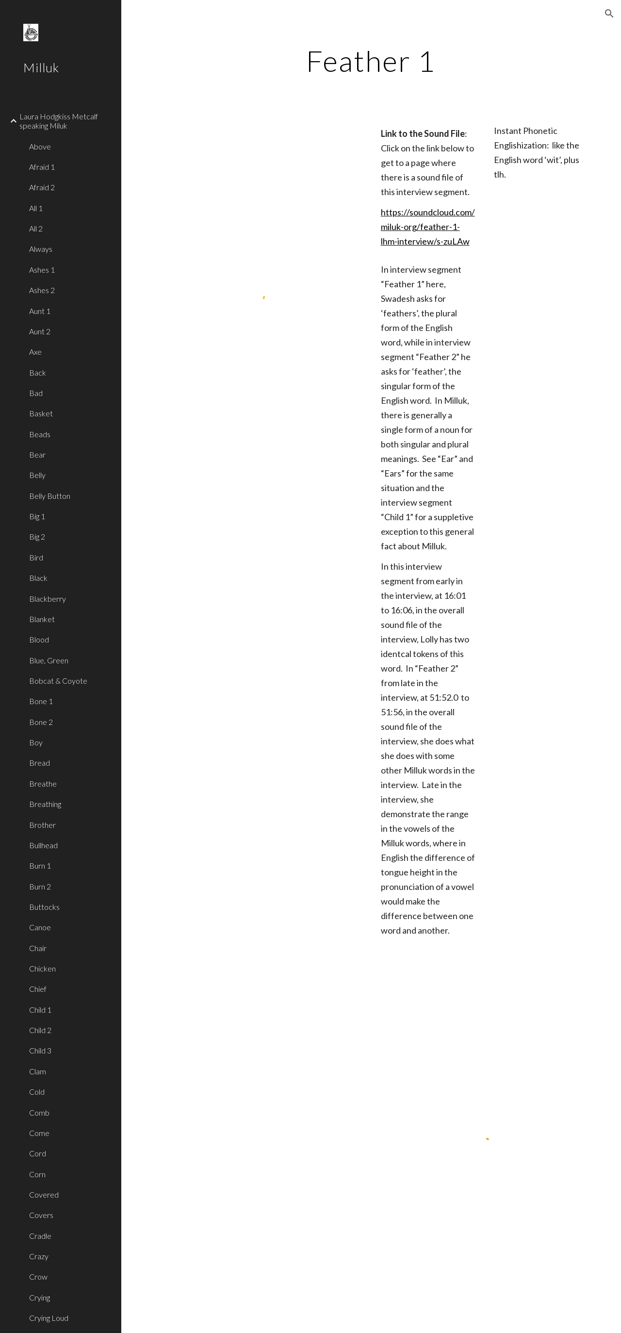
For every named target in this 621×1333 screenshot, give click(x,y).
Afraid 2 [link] (42, 187)
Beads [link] (39, 434)
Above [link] (40, 146)
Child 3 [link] (40, 1050)
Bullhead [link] (43, 845)
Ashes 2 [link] (42, 290)
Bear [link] (37, 454)
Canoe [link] (40, 927)
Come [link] (39, 1132)
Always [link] (40, 248)
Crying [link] (39, 1297)
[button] (609, 13)
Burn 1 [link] (40, 865)
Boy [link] (36, 742)
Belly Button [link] (49, 495)
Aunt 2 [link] (39, 331)
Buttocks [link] (44, 906)
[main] (371, 61)
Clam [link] (37, 1071)
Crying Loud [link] (48, 1317)
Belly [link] (37, 474)
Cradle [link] (40, 1235)
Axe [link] (35, 351)
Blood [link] (39, 639)
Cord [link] (37, 1153)
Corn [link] (37, 1174)
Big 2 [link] (37, 536)
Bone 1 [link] (41, 701)
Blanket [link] (42, 619)
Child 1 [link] (40, 1009)
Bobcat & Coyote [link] (58, 680)
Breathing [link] (45, 803)
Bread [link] (39, 762)
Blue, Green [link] (48, 660)
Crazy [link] (39, 1256)
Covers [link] (41, 1214)
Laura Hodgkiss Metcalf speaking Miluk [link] (58, 121)
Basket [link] (41, 413)
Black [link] (38, 577)
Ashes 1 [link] (42, 269)
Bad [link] (36, 392)
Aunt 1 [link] (39, 310)
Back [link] (37, 372)
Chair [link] (38, 948)
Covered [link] (44, 1194)
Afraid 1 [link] (42, 166)
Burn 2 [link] (40, 886)
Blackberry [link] (47, 598)
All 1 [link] (36, 208)
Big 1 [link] (37, 516)
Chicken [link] (42, 968)
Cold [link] (37, 1091)
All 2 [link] (36, 228)
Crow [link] (38, 1276)
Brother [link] (42, 824)
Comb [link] (39, 1112)
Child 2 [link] (40, 1030)
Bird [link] (36, 557)
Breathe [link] (43, 783)
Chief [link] (38, 988)
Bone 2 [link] (41, 721)
